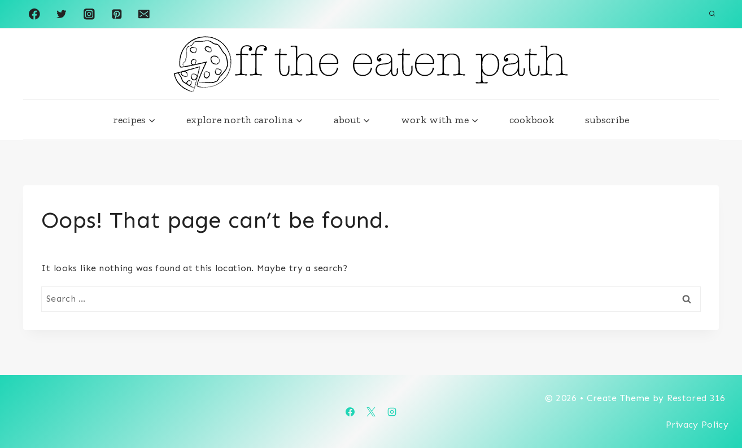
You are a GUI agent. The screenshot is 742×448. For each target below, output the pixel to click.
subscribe (607, 120)
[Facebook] (34, 14)
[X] (371, 412)
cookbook (532, 120)
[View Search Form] (712, 14)
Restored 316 (697, 398)
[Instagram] (89, 14)
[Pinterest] (117, 14)
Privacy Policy (697, 424)
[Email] (144, 14)
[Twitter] (62, 14)
